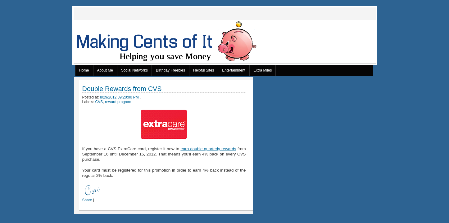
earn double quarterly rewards (208, 148)
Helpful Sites (203, 70)
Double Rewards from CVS (122, 89)
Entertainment (233, 70)
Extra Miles (262, 70)
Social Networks (134, 70)
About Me (105, 70)
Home (84, 70)
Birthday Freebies (170, 70)
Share (87, 200)
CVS (99, 102)
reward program (118, 102)
